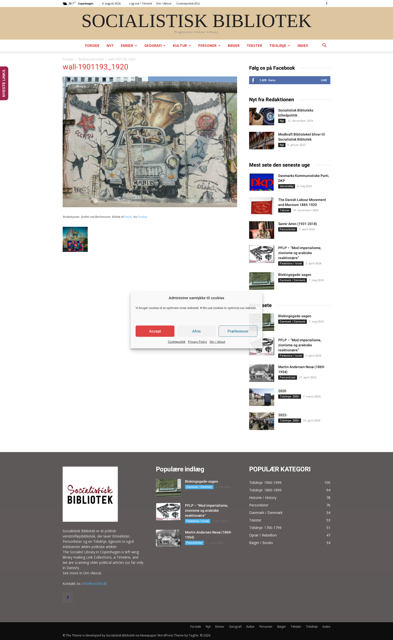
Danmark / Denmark (292, 280)
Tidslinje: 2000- (290, 396)
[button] (324, 46)
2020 (282, 391)
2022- (282, 415)
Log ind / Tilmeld (140, 3)
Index (303, 45)
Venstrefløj (286, 186)
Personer (209, 45)
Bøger (234, 45)
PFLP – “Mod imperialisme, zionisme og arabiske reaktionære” (299, 253)
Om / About (217, 342)
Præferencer (238, 331)
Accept (155, 331)
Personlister (288, 229)
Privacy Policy (197, 342)
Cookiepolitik (176, 342)
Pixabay (142, 217)
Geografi (155, 45)
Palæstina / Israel (291, 263)
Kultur (182, 45)
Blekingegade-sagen (294, 275)
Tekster (254, 45)
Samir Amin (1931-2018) (297, 224)
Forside (92, 45)
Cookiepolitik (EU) (188, 3)
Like (324, 80)
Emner (129, 45)
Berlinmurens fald (91, 59)
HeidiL (128, 217)
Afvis (196, 331)
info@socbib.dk (94, 583)
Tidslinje (279, 45)
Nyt (110, 45)
